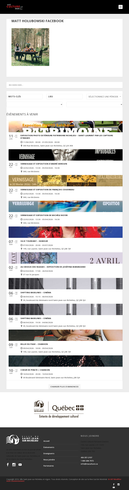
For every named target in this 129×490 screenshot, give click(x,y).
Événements (48, 447)
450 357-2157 (86, 457)
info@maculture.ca (89, 464)
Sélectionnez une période (104, 96)
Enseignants (48, 453)
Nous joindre (49, 459)
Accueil (46, 441)
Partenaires (48, 466)
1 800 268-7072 (87, 461)
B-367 (110, 479)
